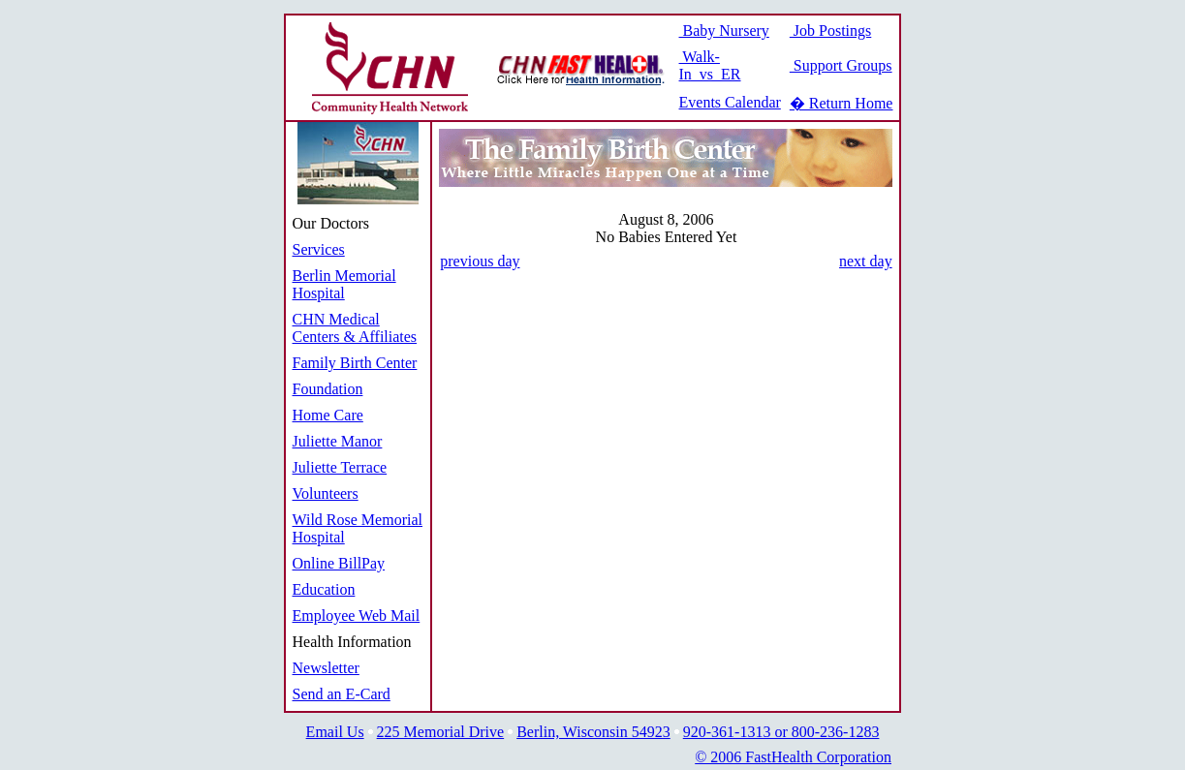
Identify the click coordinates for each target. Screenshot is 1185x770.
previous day (479, 261)
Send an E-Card (341, 694)
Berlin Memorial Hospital (344, 284)
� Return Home (841, 103)
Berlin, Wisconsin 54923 (593, 732)
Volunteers (326, 493)
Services (319, 249)
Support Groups (841, 65)
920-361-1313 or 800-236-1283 (781, 732)
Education (324, 589)
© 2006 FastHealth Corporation (793, 757)
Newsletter (326, 668)
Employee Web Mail (357, 615)
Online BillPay (339, 563)
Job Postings (830, 30)
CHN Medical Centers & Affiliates (355, 328)
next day (865, 261)
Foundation (328, 389)
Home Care (328, 415)
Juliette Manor (338, 441)
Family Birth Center (355, 362)
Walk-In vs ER (710, 65)
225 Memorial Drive (441, 732)
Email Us (335, 732)
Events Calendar (730, 102)
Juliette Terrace (340, 467)
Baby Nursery (724, 30)
